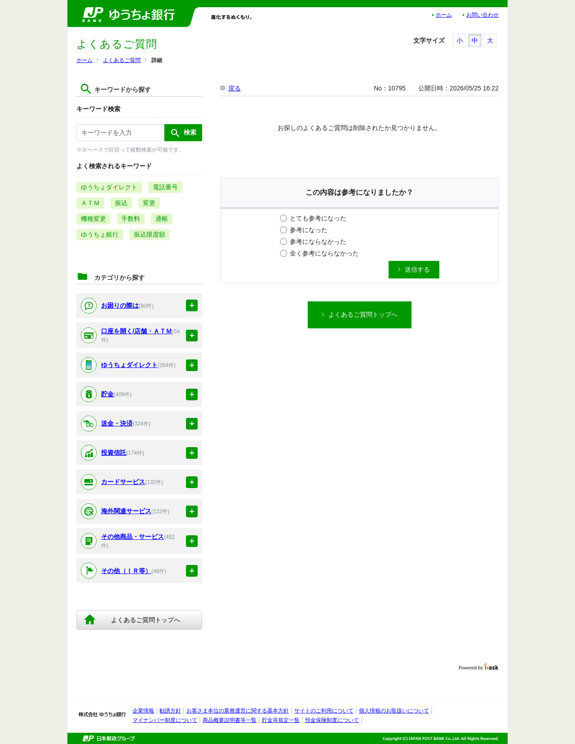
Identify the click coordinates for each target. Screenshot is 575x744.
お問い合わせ (482, 15)
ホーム (444, 15)
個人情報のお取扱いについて (394, 711)
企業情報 (143, 711)
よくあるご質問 (122, 60)
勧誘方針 (170, 711)
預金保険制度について (332, 720)
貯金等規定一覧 (281, 720)
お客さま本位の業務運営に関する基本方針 (237, 711)
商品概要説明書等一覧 (230, 720)
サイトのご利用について (324, 711)
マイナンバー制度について (165, 720)
